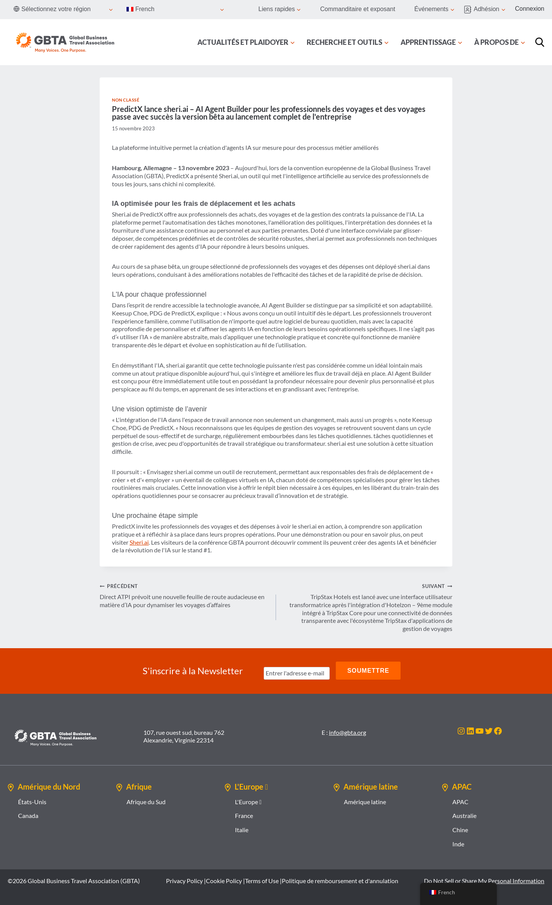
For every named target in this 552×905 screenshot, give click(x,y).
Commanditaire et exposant (357, 9)
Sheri (136, 542)
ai (146, 542)
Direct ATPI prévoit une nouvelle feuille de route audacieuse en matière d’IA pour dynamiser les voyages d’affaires (185, 595)
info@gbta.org (347, 731)
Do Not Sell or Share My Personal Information (484, 879)
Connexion (530, 8)
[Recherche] (539, 42)
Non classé (126, 99)
